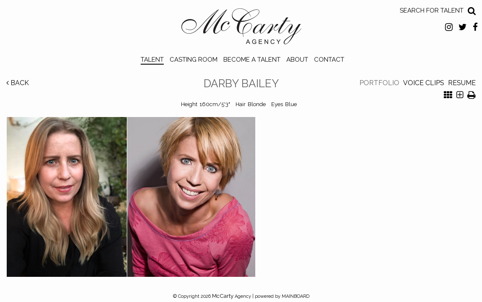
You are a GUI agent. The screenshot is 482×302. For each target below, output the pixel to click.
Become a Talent (251, 59)
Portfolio (379, 83)
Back (17, 83)
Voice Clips (423, 83)
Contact (329, 59)
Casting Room (193, 59)
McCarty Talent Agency (241, 28)
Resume (462, 83)
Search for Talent (432, 10)
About (297, 59)
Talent (152, 59)
